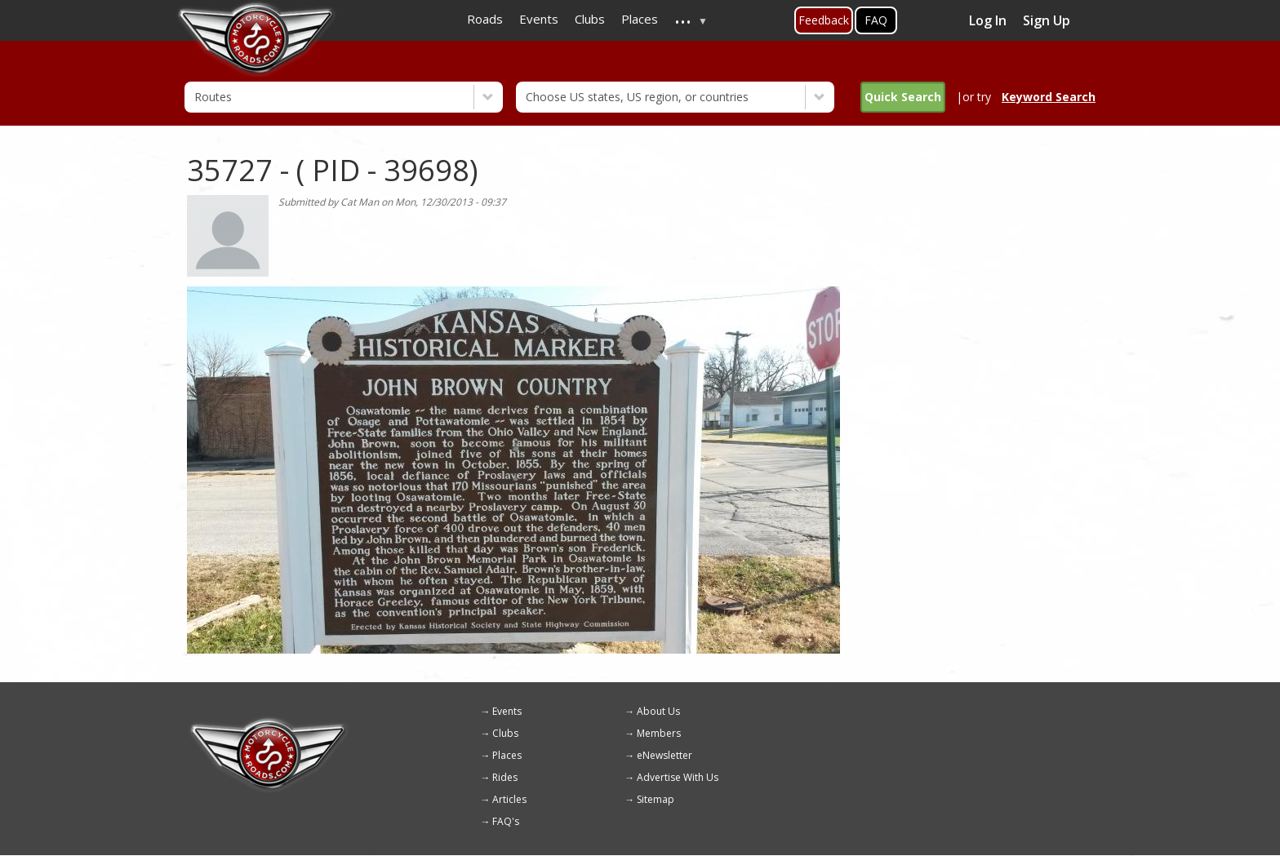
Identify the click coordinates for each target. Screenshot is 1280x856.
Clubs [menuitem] (590, 19)
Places (507, 755)
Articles (509, 799)
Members (659, 733)
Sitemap (655, 799)
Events (507, 711)
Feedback (823, 20)
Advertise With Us (677, 777)
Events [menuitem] (538, 19)
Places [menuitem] (639, 19)
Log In (988, 20)
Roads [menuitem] (485, 19)
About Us (658, 711)
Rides (505, 777)
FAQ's (505, 821)
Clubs (505, 733)
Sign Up (1046, 20)
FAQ (875, 20)
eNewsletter (664, 755)
